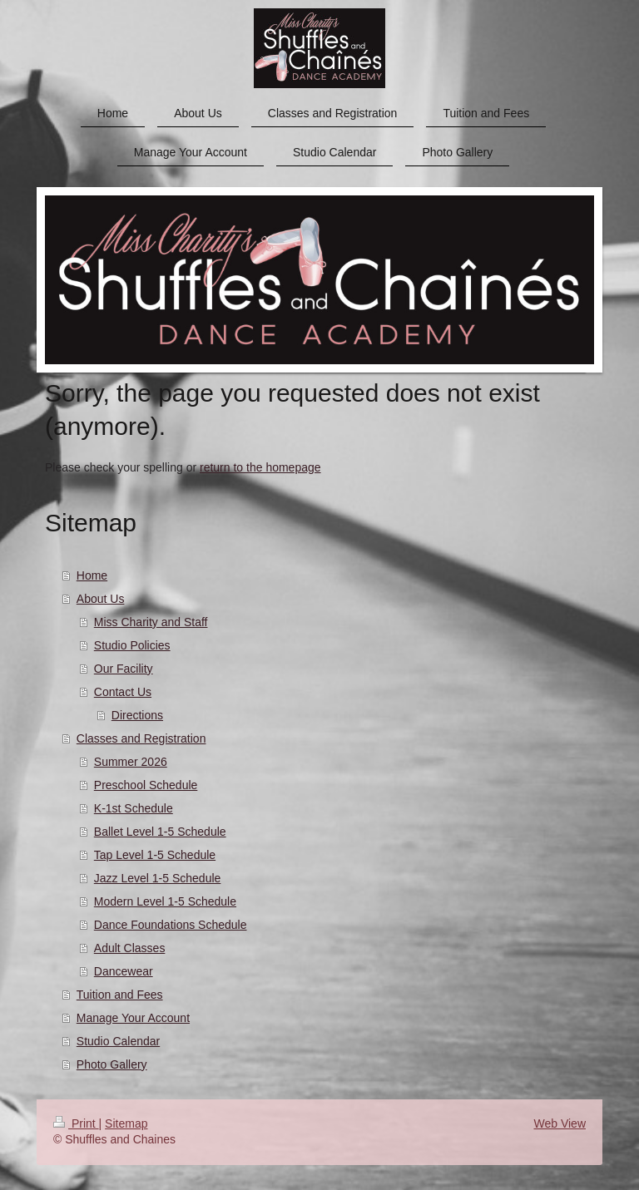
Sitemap (126, 1123)
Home (92, 575)
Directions (137, 715)
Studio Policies (132, 645)
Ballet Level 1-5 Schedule (160, 831)
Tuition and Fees (120, 994)
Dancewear (123, 971)
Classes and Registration (141, 738)
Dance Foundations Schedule (170, 924)
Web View (559, 1123)
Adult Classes (130, 948)
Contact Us (122, 692)
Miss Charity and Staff (151, 622)
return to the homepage (260, 467)
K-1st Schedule (133, 808)
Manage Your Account (133, 1018)
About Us (101, 598)
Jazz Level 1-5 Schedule (157, 878)
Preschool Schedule (146, 785)
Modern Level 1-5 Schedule (165, 901)
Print (76, 1123)
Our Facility (123, 668)
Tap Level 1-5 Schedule (154, 855)
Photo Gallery (112, 1064)
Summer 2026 (130, 761)
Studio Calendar (118, 1041)
